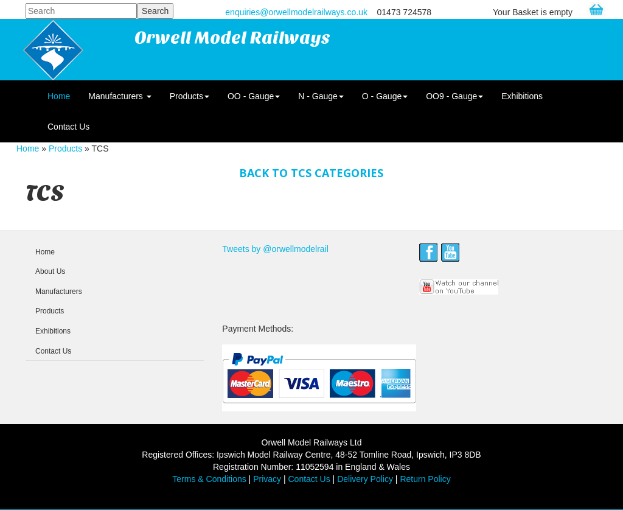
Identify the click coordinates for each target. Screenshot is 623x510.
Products (189, 96)
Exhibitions (522, 96)
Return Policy (425, 479)
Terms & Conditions (209, 479)
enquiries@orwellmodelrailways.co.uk (296, 12)
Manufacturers (119, 96)
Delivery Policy (365, 479)
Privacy (267, 479)
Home (58, 96)
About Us (50, 271)
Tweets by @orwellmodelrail (275, 249)
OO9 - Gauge (454, 96)
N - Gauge (321, 96)
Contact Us (68, 126)
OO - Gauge (254, 96)
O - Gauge (385, 96)
